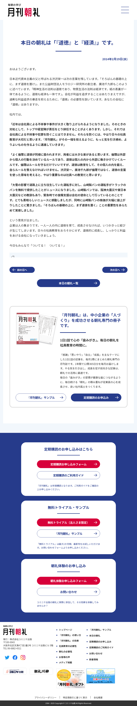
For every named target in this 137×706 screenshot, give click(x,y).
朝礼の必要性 (65, 651)
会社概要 (98, 697)
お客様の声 (64, 657)
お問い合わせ (68, 592)
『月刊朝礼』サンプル (41, 397)
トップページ (65, 629)
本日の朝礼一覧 (68, 283)
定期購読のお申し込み (100, 641)
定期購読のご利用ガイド (68, 475)
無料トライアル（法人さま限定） (68, 522)
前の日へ (22, 270)
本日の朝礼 (94, 635)
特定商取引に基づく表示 (75, 697)
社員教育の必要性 (68, 646)
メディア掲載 (65, 662)
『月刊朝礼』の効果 (69, 640)
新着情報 (93, 659)
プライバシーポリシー (45, 697)
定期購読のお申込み (96, 397)
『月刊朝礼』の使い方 (70, 635)
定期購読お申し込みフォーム (69, 464)
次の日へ (115, 270)
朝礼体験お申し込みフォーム (69, 581)
